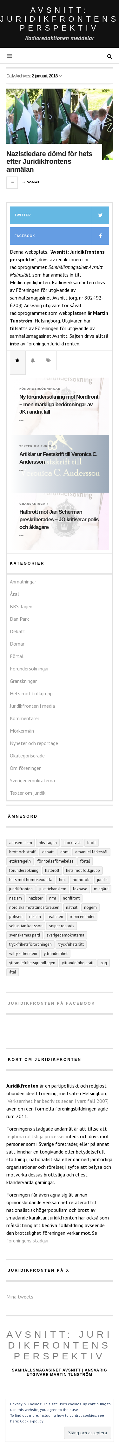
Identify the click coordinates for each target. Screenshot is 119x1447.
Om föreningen (26, 768)
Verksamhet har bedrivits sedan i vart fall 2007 (57, 1101)
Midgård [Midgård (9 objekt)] (101, 889)
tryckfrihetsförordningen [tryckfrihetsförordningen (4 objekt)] (30, 944)
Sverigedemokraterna (32, 780)
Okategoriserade (27, 755)
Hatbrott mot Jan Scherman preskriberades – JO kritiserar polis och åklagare (58, 519)
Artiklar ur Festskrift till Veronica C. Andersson (58, 458)
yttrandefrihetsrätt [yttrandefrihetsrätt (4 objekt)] (78, 963)
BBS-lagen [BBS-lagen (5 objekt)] (48, 842)
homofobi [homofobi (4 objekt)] (81, 879)
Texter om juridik (37, 446)
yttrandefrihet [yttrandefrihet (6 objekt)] (56, 953)
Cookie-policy (31, 1421)
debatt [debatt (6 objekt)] (48, 852)
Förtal (16, 656)
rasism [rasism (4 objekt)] (35, 916)
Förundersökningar (39, 388)
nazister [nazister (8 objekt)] (36, 898)
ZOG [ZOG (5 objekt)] (103, 963)
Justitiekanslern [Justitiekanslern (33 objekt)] (52, 889)
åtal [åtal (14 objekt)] (12, 972)
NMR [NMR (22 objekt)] (52, 898)
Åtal (14, 594)
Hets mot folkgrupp (31, 693)
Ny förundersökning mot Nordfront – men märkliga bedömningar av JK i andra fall (58, 404)
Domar (33, 182)
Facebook (62, 236)
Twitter (62, 215)
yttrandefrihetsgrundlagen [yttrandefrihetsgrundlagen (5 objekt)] (32, 963)
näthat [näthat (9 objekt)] (71, 907)
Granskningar (33, 503)
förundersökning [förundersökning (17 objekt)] (23, 870)
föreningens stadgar (27, 1240)
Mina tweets (19, 1296)
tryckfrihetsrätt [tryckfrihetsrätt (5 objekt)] (71, 944)
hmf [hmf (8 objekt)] (62, 879)
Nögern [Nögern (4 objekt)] (90, 907)
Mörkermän (22, 730)
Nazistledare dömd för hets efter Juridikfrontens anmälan (49, 161)
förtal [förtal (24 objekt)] (85, 861)
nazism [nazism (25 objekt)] (15, 898)
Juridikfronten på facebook (51, 1003)
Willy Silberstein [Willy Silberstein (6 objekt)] (23, 953)
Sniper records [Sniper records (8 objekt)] (61, 926)
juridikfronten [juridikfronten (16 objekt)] (21, 889)
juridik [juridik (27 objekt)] (102, 879)
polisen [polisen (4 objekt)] (16, 916)
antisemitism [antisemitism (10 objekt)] (20, 842)
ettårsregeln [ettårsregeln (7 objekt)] (20, 861)
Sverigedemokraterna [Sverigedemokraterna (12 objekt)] (65, 935)
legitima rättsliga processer (35, 1136)
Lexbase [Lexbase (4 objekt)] (80, 889)
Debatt (17, 631)
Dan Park (19, 619)
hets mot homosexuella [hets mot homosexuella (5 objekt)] (30, 879)
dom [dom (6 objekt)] (64, 852)
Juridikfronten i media (32, 706)
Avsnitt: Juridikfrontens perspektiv (59, 1345)
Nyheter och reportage (34, 743)
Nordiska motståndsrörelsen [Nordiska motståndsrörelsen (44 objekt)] (34, 907)
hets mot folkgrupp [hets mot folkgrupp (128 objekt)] (83, 870)
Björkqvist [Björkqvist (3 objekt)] (72, 842)
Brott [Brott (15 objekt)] (91, 842)
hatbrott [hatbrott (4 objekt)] (52, 870)
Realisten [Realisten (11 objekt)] (55, 916)
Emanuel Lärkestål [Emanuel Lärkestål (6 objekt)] (91, 852)
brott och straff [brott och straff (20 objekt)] (22, 852)
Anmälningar (23, 581)
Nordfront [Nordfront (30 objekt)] (71, 898)
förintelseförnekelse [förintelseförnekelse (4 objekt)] (55, 861)
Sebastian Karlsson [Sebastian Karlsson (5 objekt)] (26, 926)
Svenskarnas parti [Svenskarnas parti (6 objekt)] (24, 935)
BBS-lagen (21, 606)
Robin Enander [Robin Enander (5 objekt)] (82, 916)
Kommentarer (24, 718)
